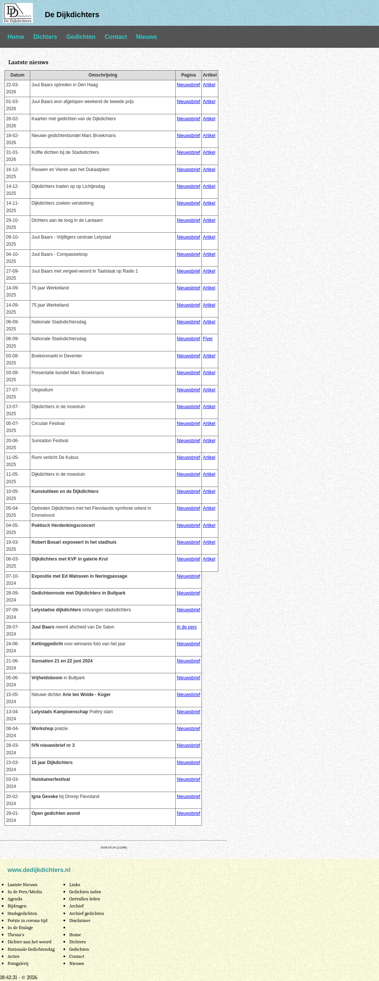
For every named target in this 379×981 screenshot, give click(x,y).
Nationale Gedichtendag (31, 949)
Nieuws (146, 37)
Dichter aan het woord (29, 941)
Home (15, 37)
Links (74, 884)
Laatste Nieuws (22, 884)
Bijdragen (17, 906)
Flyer (208, 338)
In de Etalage (20, 927)
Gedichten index (85, 891)
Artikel (209, 84)
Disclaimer (79, 920)
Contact (116, 37)
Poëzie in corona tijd (27, 920)
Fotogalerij (17, 963)
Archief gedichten (86, 913)
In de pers (187, 627)
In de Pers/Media (24, 891)
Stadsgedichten (22, 913)
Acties (13, 956)
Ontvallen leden (84, 898)
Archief (76, 906)
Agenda (14, 898)
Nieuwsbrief (188, 84)
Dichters (45, 37)
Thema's (15, 934)
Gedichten (80, 37)
